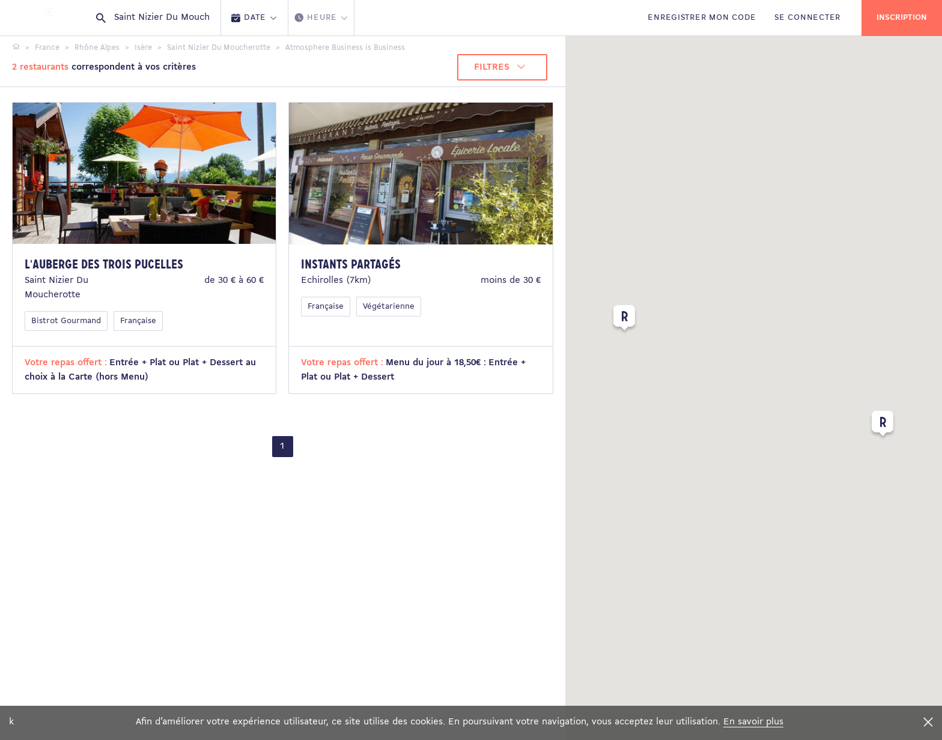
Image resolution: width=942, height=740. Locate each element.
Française (138, 321)
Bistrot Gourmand (66, 321)
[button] (624, 320)
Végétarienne (389, 306)
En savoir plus (753, 722)
